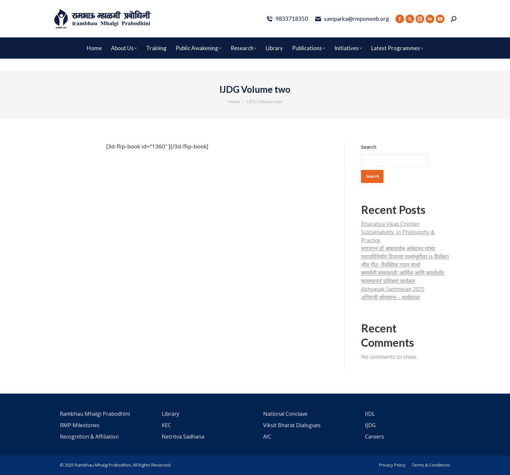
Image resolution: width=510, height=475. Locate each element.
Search (368, 147)
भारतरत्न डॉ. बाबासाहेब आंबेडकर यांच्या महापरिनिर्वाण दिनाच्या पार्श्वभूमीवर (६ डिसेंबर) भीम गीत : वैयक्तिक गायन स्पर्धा (405, 256)
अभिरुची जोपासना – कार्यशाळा (390, 297)
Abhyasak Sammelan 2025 (392, 289)
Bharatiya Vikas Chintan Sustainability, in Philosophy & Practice (398, 232)
